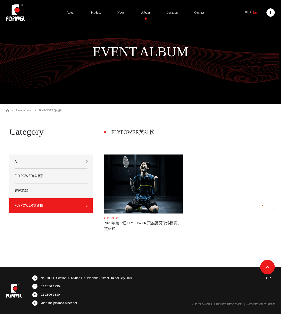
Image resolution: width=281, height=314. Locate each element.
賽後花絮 (21, 190)
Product (96, 12)
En (255, 12)
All (16, 161)
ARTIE (271, 304)
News (121, 12)
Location (172, 12)
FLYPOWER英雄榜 (29, 205)
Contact (199, 12)
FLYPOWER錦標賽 (29, 176)
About (70, 12)
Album (145, 12)
